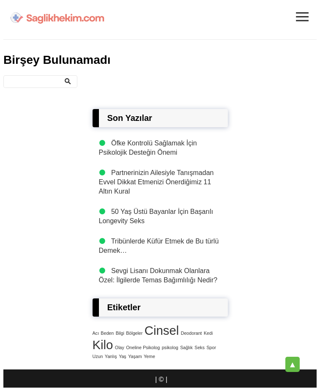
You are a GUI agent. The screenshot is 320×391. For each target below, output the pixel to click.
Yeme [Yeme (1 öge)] (149, 356)
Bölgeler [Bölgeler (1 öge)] (134, 333)
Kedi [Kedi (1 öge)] (208, 333)
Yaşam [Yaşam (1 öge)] (135, 356)
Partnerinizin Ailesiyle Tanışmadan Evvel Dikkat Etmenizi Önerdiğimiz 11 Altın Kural (156, 182)
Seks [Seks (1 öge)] (199, 347)
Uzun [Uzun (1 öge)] (98, 356)
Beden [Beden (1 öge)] (107, 333)
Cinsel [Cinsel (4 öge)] (162, 330)
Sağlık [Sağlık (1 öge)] (186, 347)
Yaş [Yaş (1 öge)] (122, 356)
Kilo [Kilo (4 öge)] (103, 345)
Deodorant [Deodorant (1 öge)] (191, 333)
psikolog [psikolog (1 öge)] (170, 347)
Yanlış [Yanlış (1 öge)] (111, 356)
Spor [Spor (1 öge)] (211, 347)
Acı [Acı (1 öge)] (96, 333)
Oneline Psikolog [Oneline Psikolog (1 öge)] (143, 347)
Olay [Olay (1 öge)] (119, 347)
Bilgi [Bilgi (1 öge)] (120, 333)
